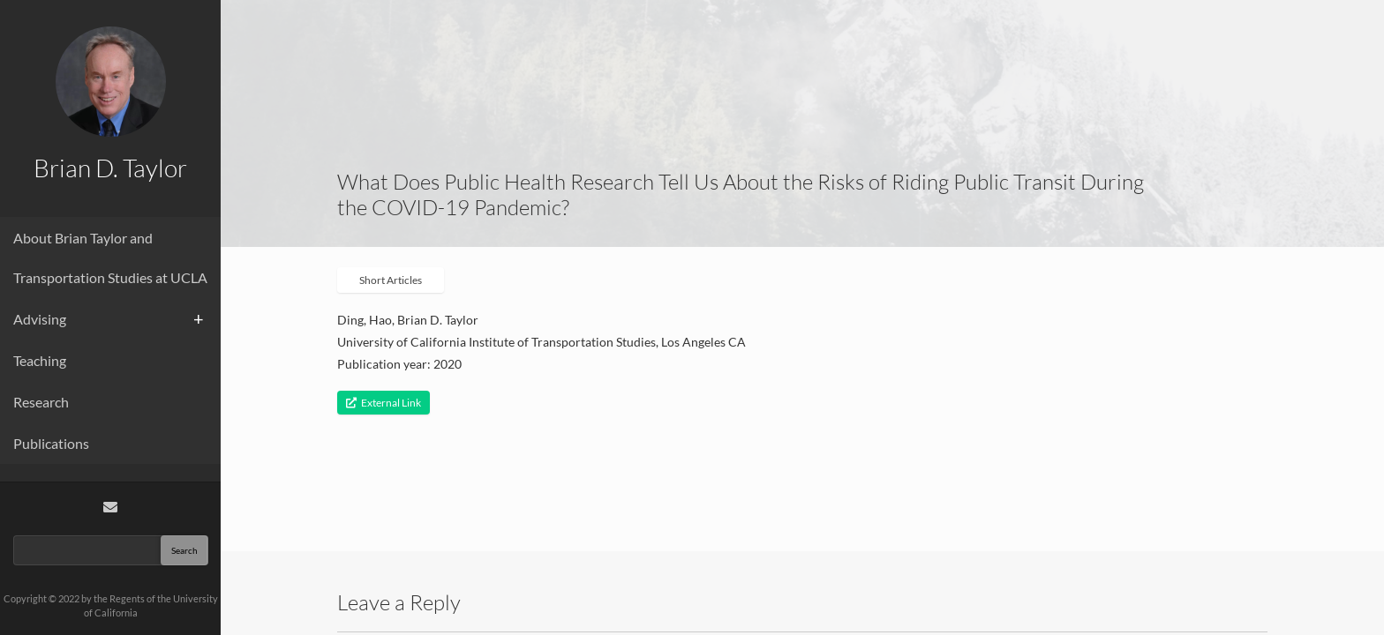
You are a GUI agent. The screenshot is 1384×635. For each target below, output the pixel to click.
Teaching (39, 360)
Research (41, 401)
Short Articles (390, 280)
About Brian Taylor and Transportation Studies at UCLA (110, 257)
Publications (51, 443)
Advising (39, 318)
